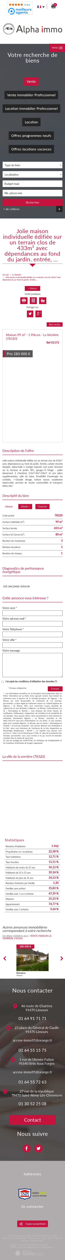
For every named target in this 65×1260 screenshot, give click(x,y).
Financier (42, 506)
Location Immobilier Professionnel (31, 108)
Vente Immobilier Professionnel (31, 95)
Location (31, 122)
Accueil (5, 274)
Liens (44, 1238)
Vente (31, 81)
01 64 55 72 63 (32, 1081)
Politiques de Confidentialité (48, 740)
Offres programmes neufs (31, 135)
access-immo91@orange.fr (32, 1040)
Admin (49, 1238)
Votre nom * (9, 608)
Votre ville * (9, 640)
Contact (32, 1120)
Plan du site (7, 1238)
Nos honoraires (34, 1238)
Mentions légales (20, 1238)
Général (9, 506)
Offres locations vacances (31, 149)
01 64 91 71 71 (32, 1018)
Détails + (25, 506)
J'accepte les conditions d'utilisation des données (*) (31, 681)
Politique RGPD (37, 1241)
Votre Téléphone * (13, 629)
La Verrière (16, 274)
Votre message (11, 650)
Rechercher (32, 202)
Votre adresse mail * (14, 618)
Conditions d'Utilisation (15, 743)
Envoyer (55, 688)
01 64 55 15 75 (32, 1050)
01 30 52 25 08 (32, 1103)
